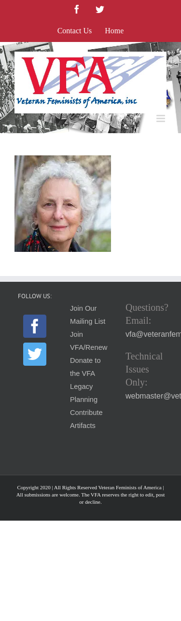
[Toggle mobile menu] (161, 118)
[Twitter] (34, 354)
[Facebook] (34, 326)
